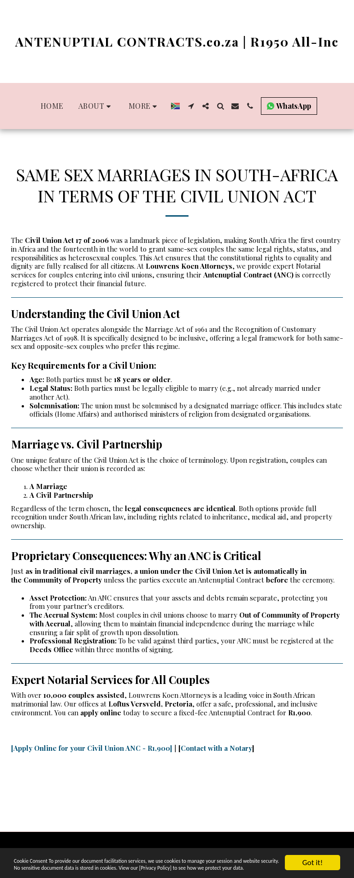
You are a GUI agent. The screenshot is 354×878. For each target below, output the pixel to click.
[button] (96, 106)
